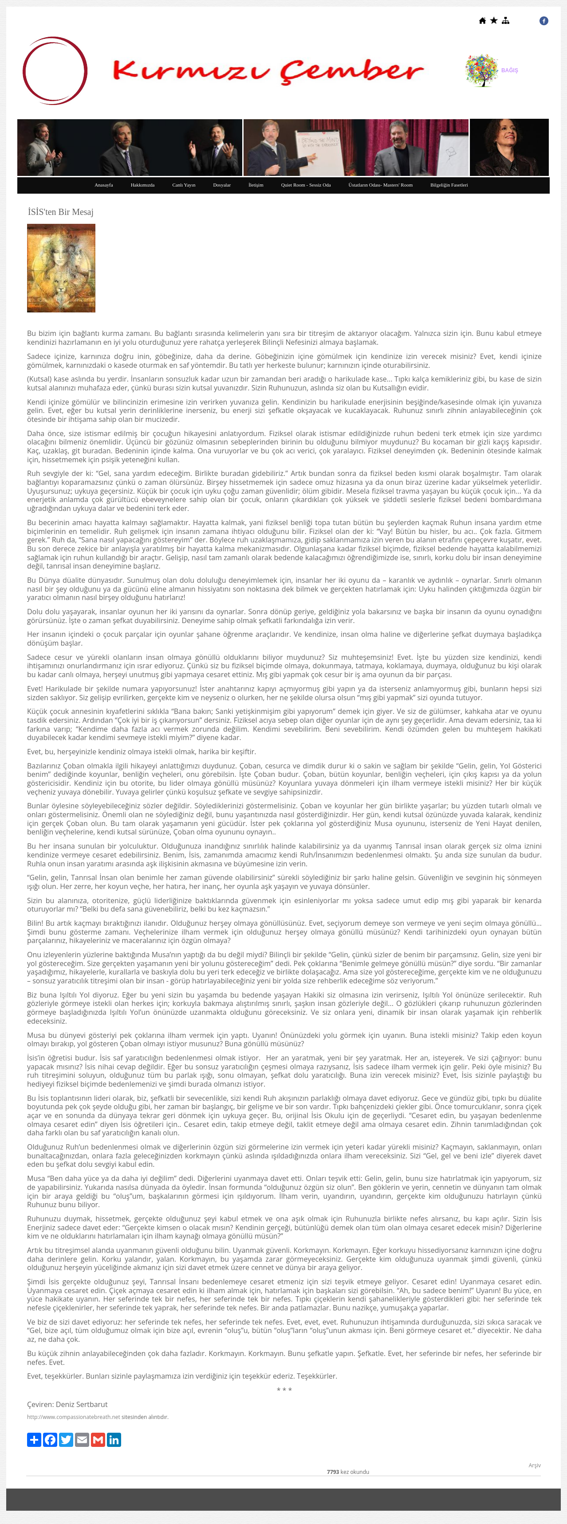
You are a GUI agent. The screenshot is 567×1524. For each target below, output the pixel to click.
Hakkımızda (143, 184)
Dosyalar (222, 184)
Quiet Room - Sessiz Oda (306, 184)
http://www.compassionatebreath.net (73, 1417)
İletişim (256, 184)
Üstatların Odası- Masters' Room (381, 184)
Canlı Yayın (183, 184)
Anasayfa (103, 184)
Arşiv (535, 1465)
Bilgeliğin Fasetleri (449, 184)
